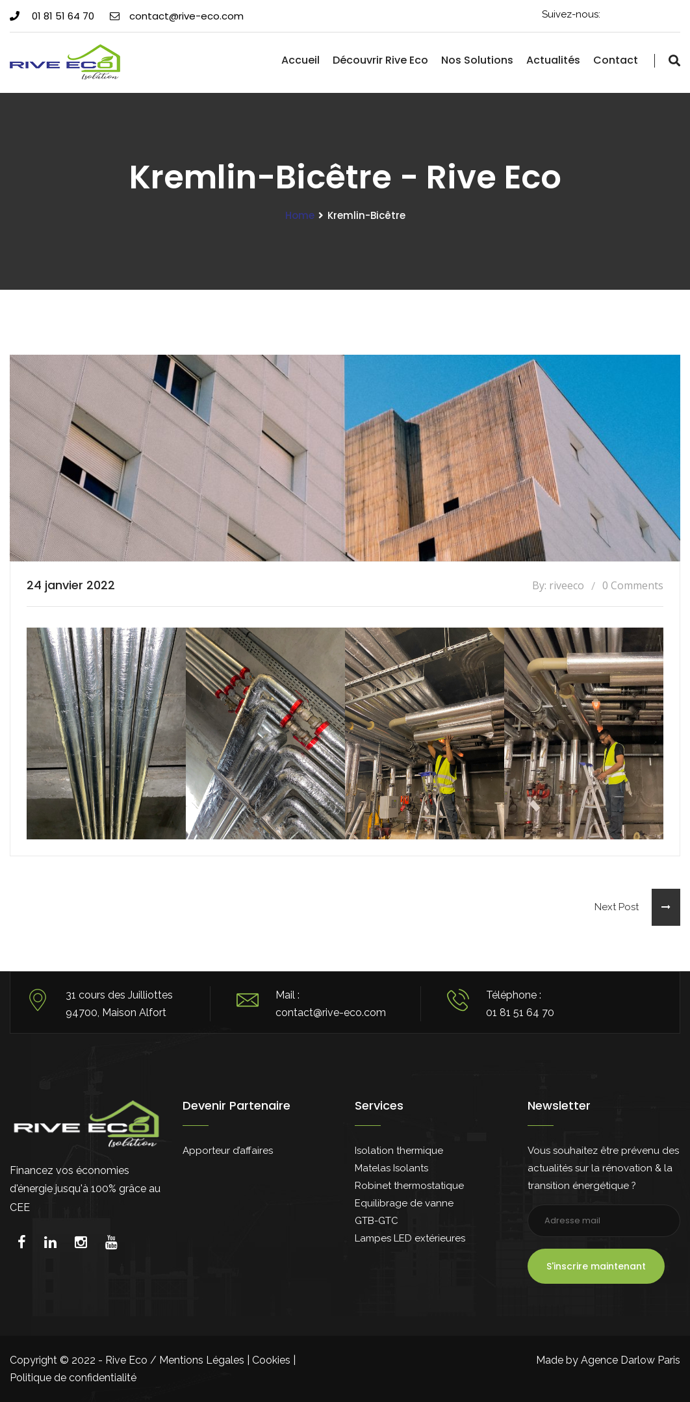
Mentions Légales (201, 1360)
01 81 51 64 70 (52, 16)
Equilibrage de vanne (404, 1203)
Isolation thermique (399, 1150)
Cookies (271, 1360)
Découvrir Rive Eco (380, 60)
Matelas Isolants (391, 1168)
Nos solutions (477, 60)
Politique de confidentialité (73, 1377)
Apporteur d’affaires (228, 1150)
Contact (615, 60)
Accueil (300, 60)
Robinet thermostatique (409, 1186)
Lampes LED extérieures (410, 1238)
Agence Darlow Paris (630, 1360)
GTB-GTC (376, 1221)
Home (299, 215)
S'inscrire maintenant (596, 1266)
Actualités (553, 60)
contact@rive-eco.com (177, 16)
